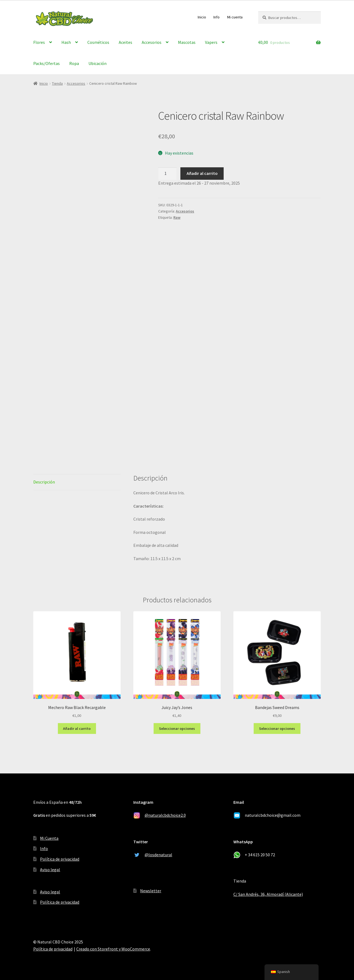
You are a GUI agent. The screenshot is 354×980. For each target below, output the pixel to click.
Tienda (57, 83)
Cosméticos (98, 42)
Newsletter (150, 890)
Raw (176, 217)
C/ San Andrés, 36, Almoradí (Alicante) (268, 894)
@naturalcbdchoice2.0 (165, 815)
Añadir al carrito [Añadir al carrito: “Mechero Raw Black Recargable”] (77, 728)
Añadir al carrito (202, 173)
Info (216, 17)
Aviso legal (50, 869)
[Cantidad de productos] (167, 173)
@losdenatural (158, 854)
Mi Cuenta (49, 838)
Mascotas (187, 42)
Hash (66, 42)
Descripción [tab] (44, 482)
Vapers (211, 42)
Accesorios (151, 42)
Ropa (74, 63)
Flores (39, 42)
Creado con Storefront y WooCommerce (113, 949)
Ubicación (97, 63)
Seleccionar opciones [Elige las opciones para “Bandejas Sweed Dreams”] (277, 728)
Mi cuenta (235, 17)
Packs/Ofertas (46, 63)
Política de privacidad (59, 859)
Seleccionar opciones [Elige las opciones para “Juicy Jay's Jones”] (177, 728)
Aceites (125, 42)
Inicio (202, 17)
